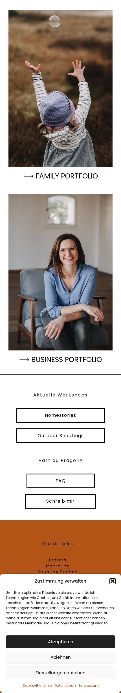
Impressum (89, 685)
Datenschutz (65, 685)
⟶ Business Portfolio (60, 360)
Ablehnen (60, 657)
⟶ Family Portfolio (60, 176)
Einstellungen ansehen (60, 673)
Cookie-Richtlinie (37, 685)
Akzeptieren (60, 642)
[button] (112, 581)
